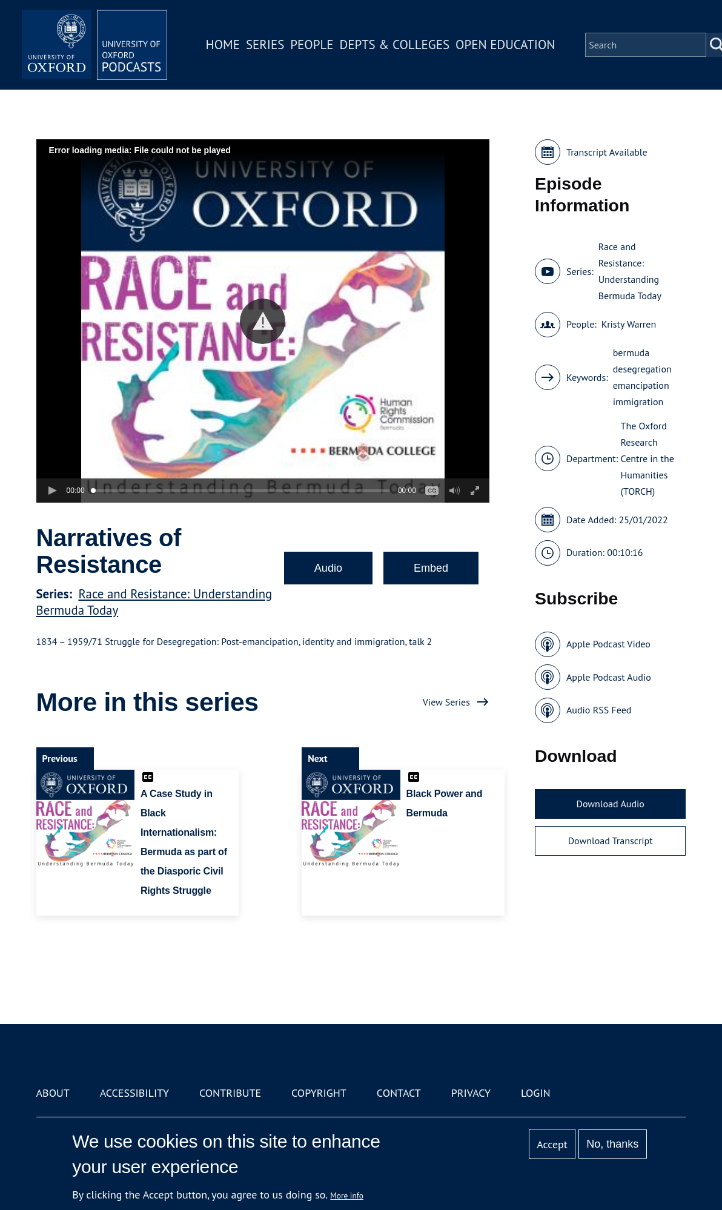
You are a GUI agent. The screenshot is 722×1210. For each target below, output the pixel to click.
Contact (399, 1093)
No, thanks (612, 1144)
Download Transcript (610, 841)
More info (346, 1195)
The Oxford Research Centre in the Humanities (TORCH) (647, 458)
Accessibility (134, 1093)
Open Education (505, 44)
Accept (552, 1144)
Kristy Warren (628, 324)
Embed (431, 568)
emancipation (641, 385)
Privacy (471, 1093)
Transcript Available (606, 152)
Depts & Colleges (395, 44)
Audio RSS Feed (598, 710)
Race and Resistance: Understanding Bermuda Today (629, 271)
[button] (262, 321)
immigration (638, 401)
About (53, 1093)
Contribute (230, 1093)
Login (536, 1093)
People (311, 44)
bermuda (631, 352)
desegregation (642, 369)
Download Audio (610, 804)
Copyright (318, 1093)
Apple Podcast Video (608, 644)
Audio (328, 568)
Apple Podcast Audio (608, 677)
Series (265, 44)
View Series (446, 702)
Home (223, 44)
